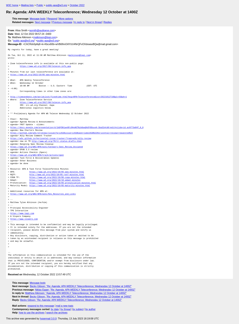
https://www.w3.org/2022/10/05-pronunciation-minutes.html (62, 183)
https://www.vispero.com (24, 219)
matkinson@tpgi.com (44, 37)
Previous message (62, 22)
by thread (66, 309)
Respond (52, 18)
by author (90, 309)
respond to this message (40, 305)
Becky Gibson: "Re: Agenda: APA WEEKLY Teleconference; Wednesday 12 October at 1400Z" (81, 286)
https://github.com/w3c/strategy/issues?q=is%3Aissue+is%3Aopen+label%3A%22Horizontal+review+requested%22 (71, 133)
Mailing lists (27, 5)
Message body (38, 18)
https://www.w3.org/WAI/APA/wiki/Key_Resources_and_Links (43, 194)
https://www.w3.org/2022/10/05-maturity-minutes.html (59, 185)
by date (55, 309)
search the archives (57, 312)
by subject (78, 309)
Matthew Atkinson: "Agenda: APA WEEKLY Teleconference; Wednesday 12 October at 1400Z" (76, 293)
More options (66, 18)
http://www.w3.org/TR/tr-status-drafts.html (57, 141)
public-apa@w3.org (56, 5)
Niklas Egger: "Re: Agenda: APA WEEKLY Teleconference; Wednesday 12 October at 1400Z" (85, 289)
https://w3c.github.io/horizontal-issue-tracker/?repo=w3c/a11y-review (50, 138)
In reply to (79, 22)
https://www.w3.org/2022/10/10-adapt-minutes (54, 180)
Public (39, 5)
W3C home (12, 5)
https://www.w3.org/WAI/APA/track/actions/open (37, 155)
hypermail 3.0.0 (48, 318)
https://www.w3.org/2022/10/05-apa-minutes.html (37, 74)
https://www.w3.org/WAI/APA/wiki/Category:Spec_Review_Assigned (46, 147)
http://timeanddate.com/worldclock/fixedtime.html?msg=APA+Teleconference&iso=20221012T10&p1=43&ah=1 (68, 97)
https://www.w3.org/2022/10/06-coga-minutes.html (57, 177)
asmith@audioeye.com (42, 30)
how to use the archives (32, 312)
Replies (108, 22)
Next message (42, 22)
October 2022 (77, 5)
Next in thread (94, 22)
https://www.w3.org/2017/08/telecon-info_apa (45, 66)
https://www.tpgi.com (22, 213)
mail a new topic (64, 305)
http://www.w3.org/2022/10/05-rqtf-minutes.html (56, 174)
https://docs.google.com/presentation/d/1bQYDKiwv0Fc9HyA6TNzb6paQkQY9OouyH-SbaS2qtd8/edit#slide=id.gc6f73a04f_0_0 (77, 127)
